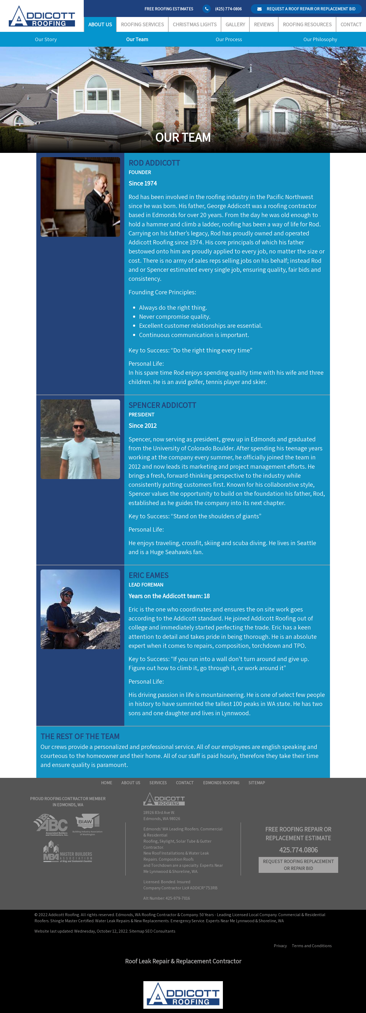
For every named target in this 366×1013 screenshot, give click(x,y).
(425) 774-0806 (228, 9)
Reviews (264, 24)
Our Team (137, 39)
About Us (100, 24)
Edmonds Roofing (221, 783)
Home (106, 783)
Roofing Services (142, 24)
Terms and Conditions (312, 946)
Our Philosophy (320, 39)
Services (158, 783)
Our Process (229, 39)
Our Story (46, 39)
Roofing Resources (307, 24)
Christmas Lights (195, 24)
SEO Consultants (160, 931)
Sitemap (257, 783)
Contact (351, 24)
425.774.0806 (298, 850)
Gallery (235, 24)
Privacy (280, 946)
